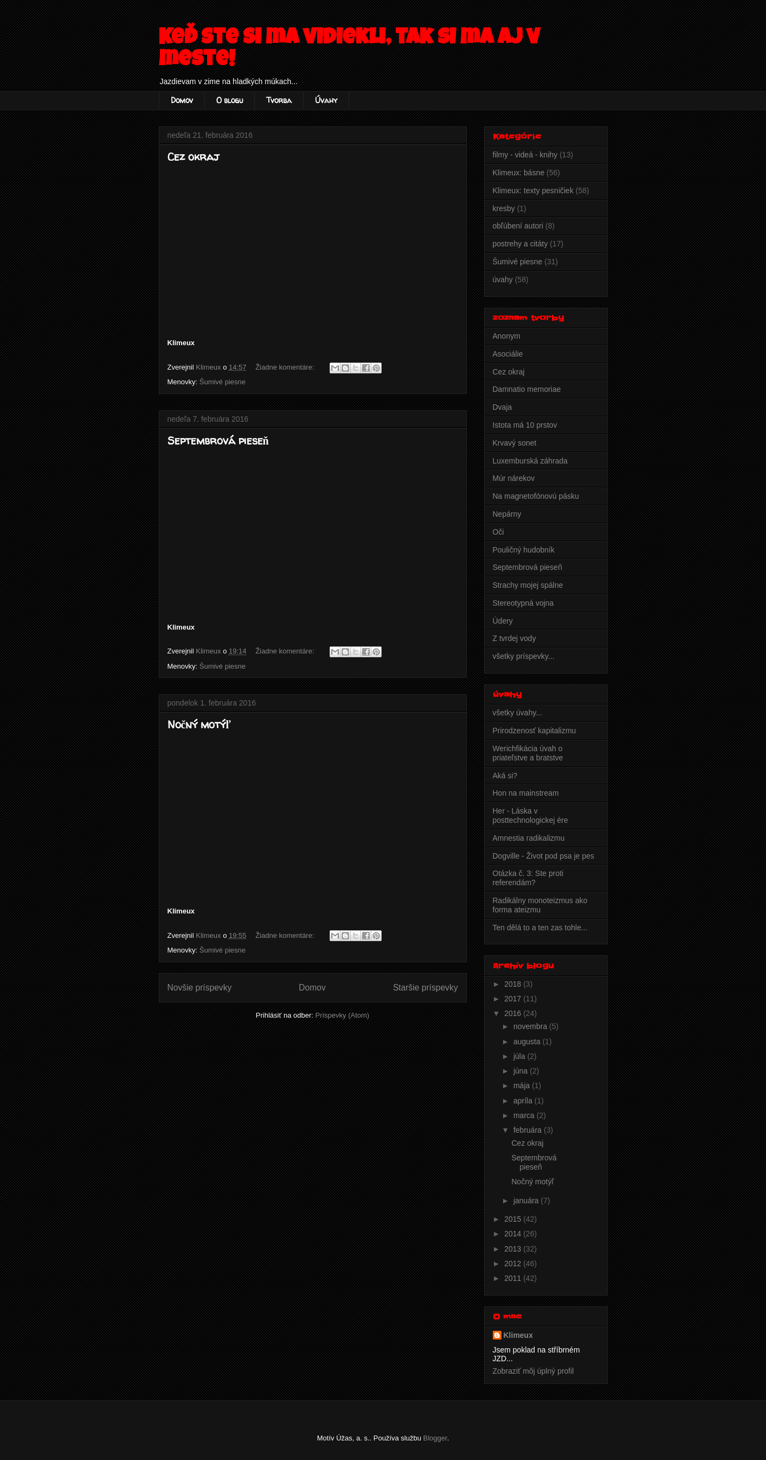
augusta (528, 1041)
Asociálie (508, 354)
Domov (182, 100)
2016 (513, 1013)
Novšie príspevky (200, 987)
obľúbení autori (518, 225)
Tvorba (279, 100)
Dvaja (502, 407)
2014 (513, 1233)
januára (527, 1200)
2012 (513, 1263)
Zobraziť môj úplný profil (533, 1371)
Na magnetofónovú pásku (536, 496)
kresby (504, 208)
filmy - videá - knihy (525, 154)
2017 (513, 998)
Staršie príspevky (425, 987)
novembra (531, 1026)
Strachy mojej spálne (528, 585)
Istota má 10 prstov (525, 425)
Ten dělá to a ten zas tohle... (540, 927)
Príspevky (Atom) (342, 1015)
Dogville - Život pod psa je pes (544, 856)
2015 (513, 1219)
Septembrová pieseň (218, 440)
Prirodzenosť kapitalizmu (534, 730)
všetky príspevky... (524, 656)
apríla (524, 1100)
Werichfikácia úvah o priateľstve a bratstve (528, 753)
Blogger (435, 1438)
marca (525, 1115)
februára (528, 1130)
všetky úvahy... (518, 712)
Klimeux (518, 1335)
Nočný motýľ (199, 724)
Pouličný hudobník (524, 549)
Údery (503, 621)
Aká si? (505, 775)
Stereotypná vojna (523, 603)
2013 (513, 1249)
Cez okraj (193, 156)
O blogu (229, 100)
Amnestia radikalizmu (529, 838)
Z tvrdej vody (514, 638)
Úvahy (326, 100)
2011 (513, 1278)
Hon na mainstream (526, 793)
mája (522, 1085)
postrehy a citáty (520, 243)
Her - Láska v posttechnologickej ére (530, 815)
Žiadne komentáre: (285, 367)
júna (521, 1071)
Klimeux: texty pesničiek (533, 190)
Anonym (506, 336)
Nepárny (507, 514)
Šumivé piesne (222, 382)
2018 (513, 984)
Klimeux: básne (519, 172)
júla (520, 1056)
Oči (498, 532)
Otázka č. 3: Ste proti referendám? (528, 878)
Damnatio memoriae (527, 389)
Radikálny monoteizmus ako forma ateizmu (540, 905)
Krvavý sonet (515, 443)
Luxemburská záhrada (530, 460)
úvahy (503, 279)
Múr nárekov (514, 478)
